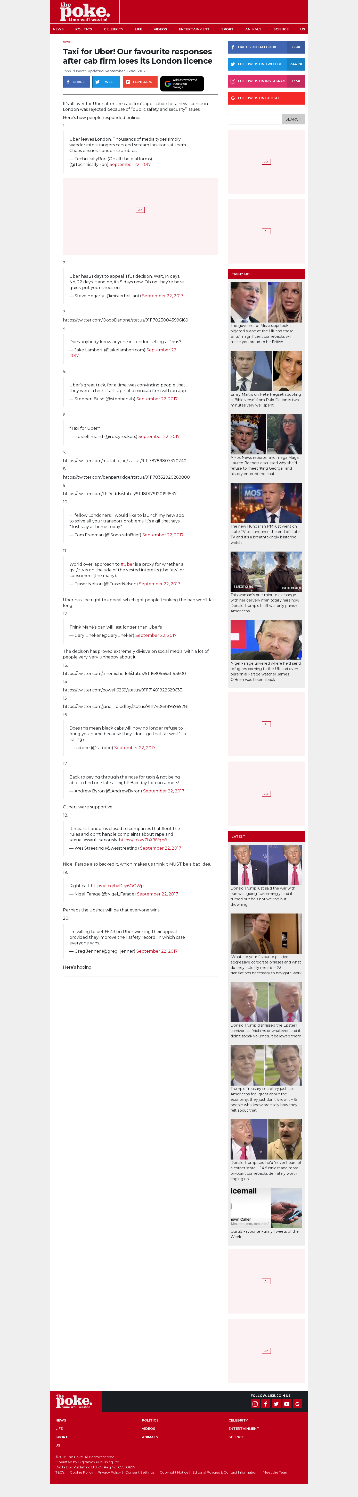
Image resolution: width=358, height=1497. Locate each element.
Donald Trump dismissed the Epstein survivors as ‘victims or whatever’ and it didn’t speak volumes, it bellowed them (266, 1030)
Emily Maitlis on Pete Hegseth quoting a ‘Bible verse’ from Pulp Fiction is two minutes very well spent (266, 400)
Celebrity (113, 29)
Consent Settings (139, 1472)
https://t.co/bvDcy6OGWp (117, 885)
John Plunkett (74, 71)
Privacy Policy (109, 1472)
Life (138, 29)
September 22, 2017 (130, 164)
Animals (253, 29)
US (302, 29)
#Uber (127, 564)
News (58, 29)
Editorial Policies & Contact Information (224, 1472)
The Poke (84, 11)
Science (281, 29)
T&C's (59, 1472)
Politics (83, 29)
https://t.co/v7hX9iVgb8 (143, 840)
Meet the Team (275, 1472)
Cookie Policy (81, 1472)
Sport (227, 29)
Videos (160, 29)
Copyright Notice (174, 1472)
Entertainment (194, 29)
